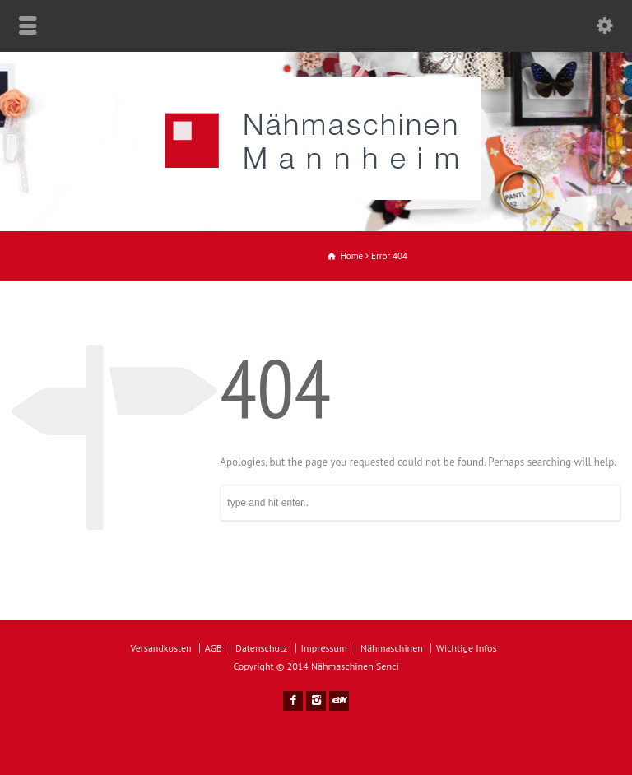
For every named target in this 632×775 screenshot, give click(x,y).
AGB (213, 648)
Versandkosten (161, 648)
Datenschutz (261, 648)
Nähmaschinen (391, 648)
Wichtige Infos (466, 648)
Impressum (324, 648)
